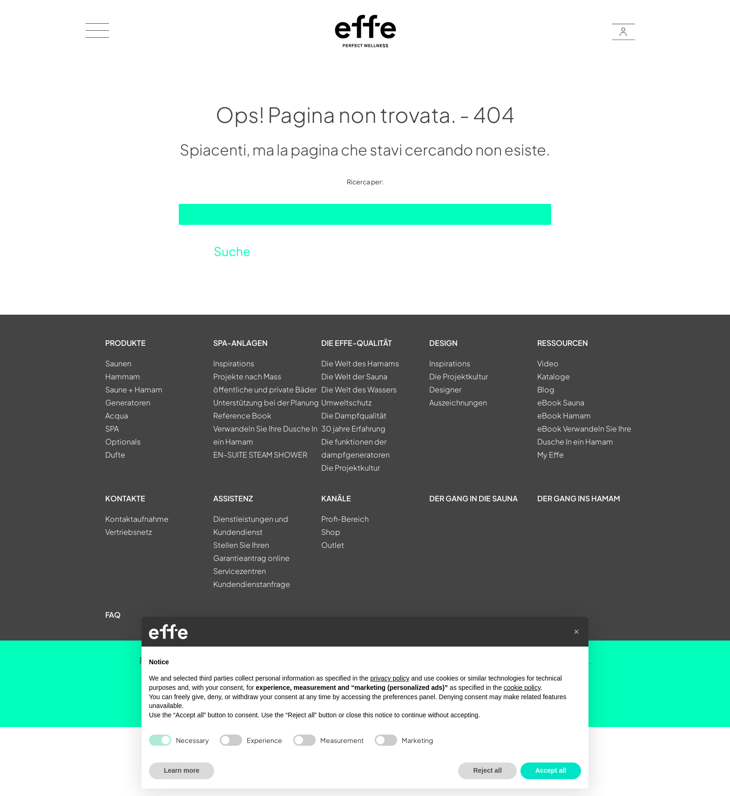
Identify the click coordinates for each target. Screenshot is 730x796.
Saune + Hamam (133, 389)
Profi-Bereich (345, 519)
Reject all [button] (487, 770)
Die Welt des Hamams (360, 363)
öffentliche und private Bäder (265, 389)
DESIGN (443, 343)
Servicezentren (239, 571)
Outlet (332, 545)
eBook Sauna (560, 402)
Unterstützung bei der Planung (266, 402)
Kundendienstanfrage (251, 584)
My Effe (550, 454)
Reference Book (242, 415)
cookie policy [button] (522, 687)
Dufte (115, 454)
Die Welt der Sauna (354, 376)
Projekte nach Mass (247, 376)
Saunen (118, 363)
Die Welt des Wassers (359, 389)
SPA (112, 428)
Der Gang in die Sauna (473, 498)
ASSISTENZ (233, 498)
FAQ (113, 615)
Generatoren (127, 402)
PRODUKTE (125, 343)
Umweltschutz (346, 402)
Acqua (116, 415)
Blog (545, 389)
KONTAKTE (125, 498)
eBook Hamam (564, 415)
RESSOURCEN (562, 343)
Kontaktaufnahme (137, 519)
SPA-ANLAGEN (240, 343)
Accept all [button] (550, 770)
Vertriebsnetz (128, 532)
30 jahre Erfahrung (353, 428)
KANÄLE (336, 498)
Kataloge (553, 376)
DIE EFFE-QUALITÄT (356, 343)
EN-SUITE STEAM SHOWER (260, 454)
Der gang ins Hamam (578, 498)
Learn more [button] (181, 770)
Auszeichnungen (458, 402)
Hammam (122, 376)
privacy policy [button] (389, 678)
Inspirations (233, 363)
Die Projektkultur (350, 467)
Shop (330, 532)
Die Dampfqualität (353, 415)
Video (548, 363)
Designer (445, 389)
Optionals (123, 441)
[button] (576, 631)
